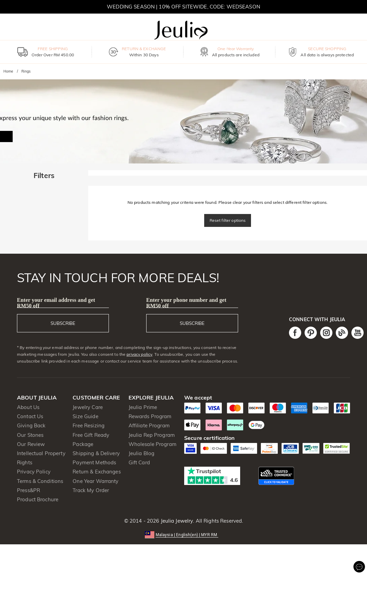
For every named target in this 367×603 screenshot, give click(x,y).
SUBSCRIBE (63, 323)
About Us (28, 407)
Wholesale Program (152, 444)
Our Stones (30, 435)
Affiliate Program (149, 425)
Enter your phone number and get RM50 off (186, 303)
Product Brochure (37, 499)
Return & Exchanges (96, 471)
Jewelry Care (88, 407)
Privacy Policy (34, 471)
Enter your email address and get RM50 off (56, 303)
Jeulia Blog (141, 453)
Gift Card (139, 462)
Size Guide (85, 416)
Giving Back (31, 425)
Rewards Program (150, 416)
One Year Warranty (95, 481)
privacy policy (139, 354)
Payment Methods (94, 462)
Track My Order (91, 490)
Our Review (31, 444)
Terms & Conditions (40, 481)
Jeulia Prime (143, 407)
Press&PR (28, 490)
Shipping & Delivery (96, 453)
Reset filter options (228, 220)
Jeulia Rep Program (152, 435)
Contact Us (30, 416)
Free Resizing (88, 425)
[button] (184, 534)
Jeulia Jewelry (176, 521)
